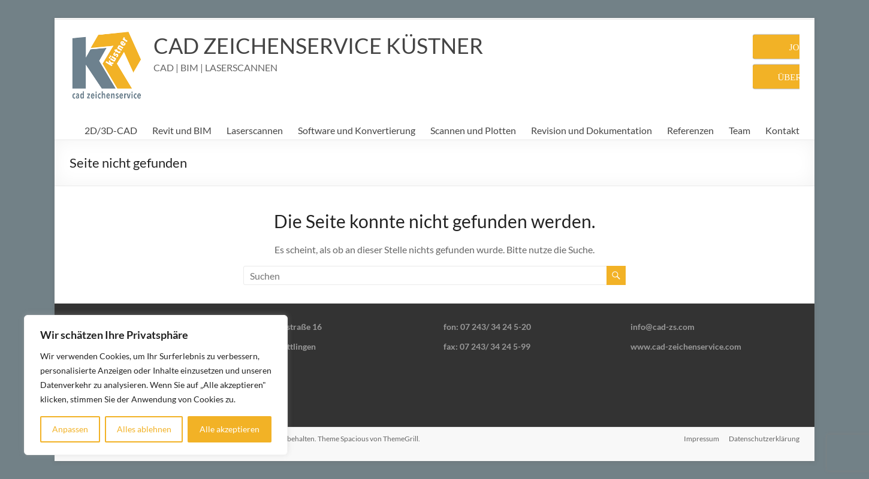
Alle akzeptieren (230, 429)
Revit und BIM (182, 130)
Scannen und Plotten (473, 130)
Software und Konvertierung (356, 130)
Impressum (701, 438)
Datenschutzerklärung (764, 438)
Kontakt (782, 130)
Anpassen (70, 429)
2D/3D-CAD (111, 130)
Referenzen (690, 130)
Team (739, 130)
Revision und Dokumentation (591, 130)
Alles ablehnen (144, 429)
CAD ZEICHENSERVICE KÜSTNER (318, 45)
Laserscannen (255, 130)
